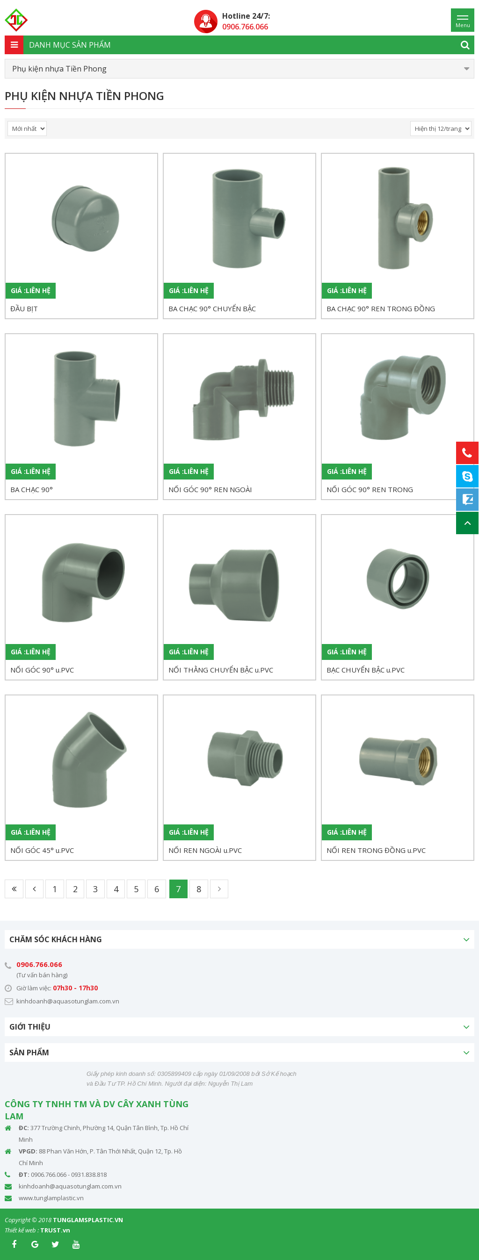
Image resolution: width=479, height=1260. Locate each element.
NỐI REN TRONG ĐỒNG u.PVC (376, 850)
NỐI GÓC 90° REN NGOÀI (210, 489)
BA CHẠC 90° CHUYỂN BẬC (212, 308)
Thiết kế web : (22, 1230)
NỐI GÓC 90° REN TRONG (370, 489)
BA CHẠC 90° (31, 489)
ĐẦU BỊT (24, 308)
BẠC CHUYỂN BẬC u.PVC (366, 669)
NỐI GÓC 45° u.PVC (42, 850)
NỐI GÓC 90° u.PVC (42, 669)
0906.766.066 (39, 964)
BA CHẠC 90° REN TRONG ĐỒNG (381, 308)
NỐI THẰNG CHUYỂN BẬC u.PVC (220, 669)
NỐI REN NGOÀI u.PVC (205, 850)
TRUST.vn (55, 1230)
